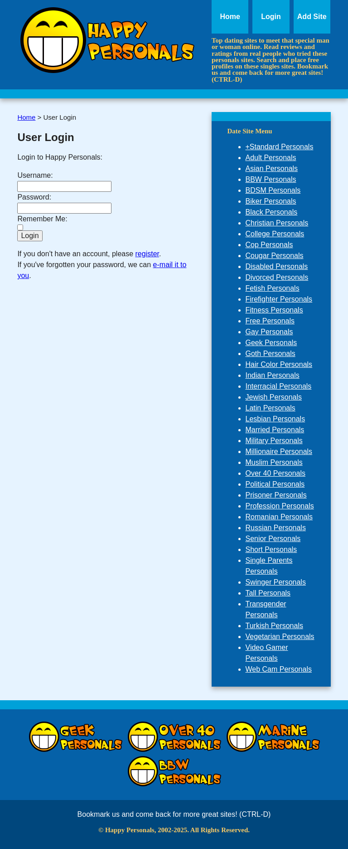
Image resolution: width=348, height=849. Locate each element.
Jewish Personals (274, 397)
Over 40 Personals (276, 473)
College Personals (275, 234)
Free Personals (270, 321)
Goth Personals (270, 353)
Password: (34, 197)
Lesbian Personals (275, 419)
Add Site (312, 16)
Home (230, 16)
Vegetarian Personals (280, 636)
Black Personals (272, 212)
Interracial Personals (279, 386)
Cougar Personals (275, 255)
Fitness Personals (274, 310)
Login (271, 16)
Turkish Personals (274, 625)
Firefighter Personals (279, 299)
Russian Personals (276, 528)
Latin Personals (270, 408)
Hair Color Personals (279, 364)
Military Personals (274, 440)
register (147, 254)
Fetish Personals (273, 288)
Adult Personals (271, 157)
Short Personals (271, 549)
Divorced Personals (277, 277)
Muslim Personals (274, 462)
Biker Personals (271, 201)
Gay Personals (269, 332)
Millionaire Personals (279, 451)
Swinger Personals (276, 582)
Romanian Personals (279, 517)
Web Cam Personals (279, 669)
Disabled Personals (277, 266)
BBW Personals (271, 179)
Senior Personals (273, 538)
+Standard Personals (280, 147)
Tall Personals (268, 593)
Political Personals (275, 484)
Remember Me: (42, 219)
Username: (35, 175)
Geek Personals (271, 342)
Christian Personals (277, 223)
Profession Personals (280, 506)
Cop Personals (269, 245)
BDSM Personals (273, 190)
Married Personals (275, 430)
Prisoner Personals (276, 495)
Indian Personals (273, 375)
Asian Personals (272, 168)
